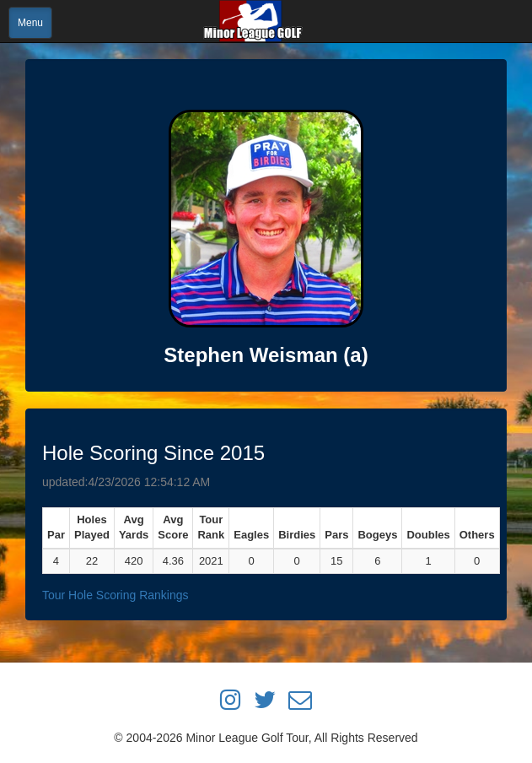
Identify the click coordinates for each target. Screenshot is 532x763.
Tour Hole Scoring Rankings (115, 595)
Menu (30, 23)
